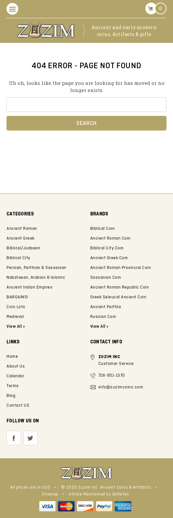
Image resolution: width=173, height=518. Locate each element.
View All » (99, 326)
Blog (11, 396)
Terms (13, 386)
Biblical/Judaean (23, 248)
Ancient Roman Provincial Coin (120, 268)
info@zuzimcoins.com (120, 387)
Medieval (15, 317)
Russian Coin (103, 317)
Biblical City (18, 258)
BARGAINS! (17, 297)
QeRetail (120, 494)
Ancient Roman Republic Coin (119, 287)
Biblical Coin (102, 228)
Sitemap (49, 494)
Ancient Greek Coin (109, 258)
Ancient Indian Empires (29, 287)
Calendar (15, 376)
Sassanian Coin (105, 277)
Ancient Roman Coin (110, 238)
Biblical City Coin (107, 248)
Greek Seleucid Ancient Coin (118, 297)
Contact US (18, 405)
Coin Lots (16, 307)
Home (12, 356)
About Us (16, 366)
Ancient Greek (21, 238)
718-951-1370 (111, 375)
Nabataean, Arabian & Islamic (36, 277)
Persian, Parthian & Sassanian (36, 268)
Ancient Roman (22, 228)
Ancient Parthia (105, 307)
